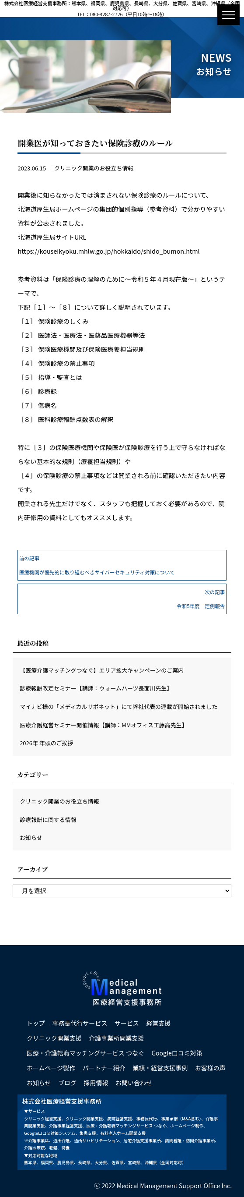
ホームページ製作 (51, 1067)
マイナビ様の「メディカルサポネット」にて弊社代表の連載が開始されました (118, 706)
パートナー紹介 (104, 1067)
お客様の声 (210, 1067)
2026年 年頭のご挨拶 (46, 743)
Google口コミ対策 (176, 1052)
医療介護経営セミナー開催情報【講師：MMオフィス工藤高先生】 (103, 725)
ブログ (67, 1082)
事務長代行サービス (79, 1023)
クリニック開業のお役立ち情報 (93, 168)
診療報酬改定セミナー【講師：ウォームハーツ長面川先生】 (96, 688)
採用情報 (96, 1082)
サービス (127, 1023)
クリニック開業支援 (54, 1038)
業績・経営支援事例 (160, 1067)
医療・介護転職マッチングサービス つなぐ (85, 1052)
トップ (36, 1023)
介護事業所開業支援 (116, 1038)
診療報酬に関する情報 (48, 819)
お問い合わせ (133, 1082)
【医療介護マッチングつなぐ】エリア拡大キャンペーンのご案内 (102, 670)
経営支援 (158, 1023)
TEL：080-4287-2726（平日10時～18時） (122, 14)
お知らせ (31, 837)
